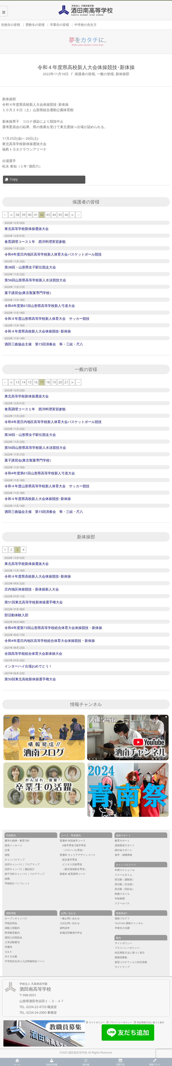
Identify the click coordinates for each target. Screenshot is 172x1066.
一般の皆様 (105, 74)
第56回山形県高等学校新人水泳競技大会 (35, 280)
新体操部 (122, 74)
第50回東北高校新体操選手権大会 (30, 679)
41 (36, 215)
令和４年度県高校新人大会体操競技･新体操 (38, 331)
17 (42, 382)
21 (66, 382)
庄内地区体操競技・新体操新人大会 (32, 589)
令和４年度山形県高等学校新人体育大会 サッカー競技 (47, 318)
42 (42, 215)
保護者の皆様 (85, 74)
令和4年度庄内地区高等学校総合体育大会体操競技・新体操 (50, 640)
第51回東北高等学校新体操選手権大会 (34, 602)
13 (17, 382)
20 (60, 382)
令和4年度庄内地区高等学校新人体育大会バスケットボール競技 (53, 254)
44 (54, 215)
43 (48, 215)
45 (60, 215)
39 (23, 215)
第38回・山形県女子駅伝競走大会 (30, 267)
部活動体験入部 (16, 615)
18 (48, 382)
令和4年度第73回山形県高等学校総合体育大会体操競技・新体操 (53, 627)
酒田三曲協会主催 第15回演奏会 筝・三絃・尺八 (45, 344)
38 (17, 215)
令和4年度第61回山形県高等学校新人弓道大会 (40, 305)
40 (29, 215)
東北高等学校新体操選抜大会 (27, 228)
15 (29, 382)
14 (23, 382)
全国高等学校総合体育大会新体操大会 (33, 653)
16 (36, 382)
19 (54, 382)
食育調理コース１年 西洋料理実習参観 (35, 241)
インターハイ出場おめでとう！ (28, 666)
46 (66, 215)
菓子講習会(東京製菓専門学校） (29, 292)
